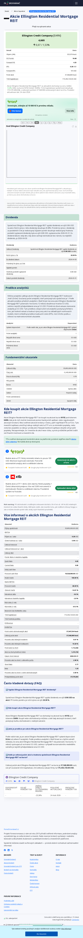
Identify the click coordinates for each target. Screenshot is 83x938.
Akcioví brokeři (9, 863)
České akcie (34, 863)
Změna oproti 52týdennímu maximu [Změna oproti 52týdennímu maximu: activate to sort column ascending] (41, 788)
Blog (57, 870)
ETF (31, 890)
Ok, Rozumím (41, 934)
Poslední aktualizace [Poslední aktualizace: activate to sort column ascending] (56, 788)
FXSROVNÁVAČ (12, 3)
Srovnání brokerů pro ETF (13, 866)
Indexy (32, 873)
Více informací (66, 929)
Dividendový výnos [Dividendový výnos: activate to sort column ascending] (11, 788)
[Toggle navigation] (76, 3)
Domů (7, 11)
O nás (58, 859)
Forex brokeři (8, 873)
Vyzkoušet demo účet (66, 488)
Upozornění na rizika (11, 910)
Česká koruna (34, 883)
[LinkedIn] (9, 850)
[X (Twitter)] (12, 850)
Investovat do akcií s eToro (66, 461)
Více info (70, 111)
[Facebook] (5, 850)
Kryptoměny (34, 859)
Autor (58, 866)
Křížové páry (34, 887)
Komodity (33, 870)
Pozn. (71, 119)
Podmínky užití (9, 901)
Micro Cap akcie (19, 11)
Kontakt (58, 863)
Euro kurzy (33, 877)
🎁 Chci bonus (15, 111)
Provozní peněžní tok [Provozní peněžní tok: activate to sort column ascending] (71, 788)
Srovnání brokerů (10, 859)
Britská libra (34, 880)
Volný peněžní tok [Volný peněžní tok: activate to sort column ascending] (26, 788)
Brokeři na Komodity (11, 870)
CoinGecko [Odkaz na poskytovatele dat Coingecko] (75, 920)
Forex (32, 866)
